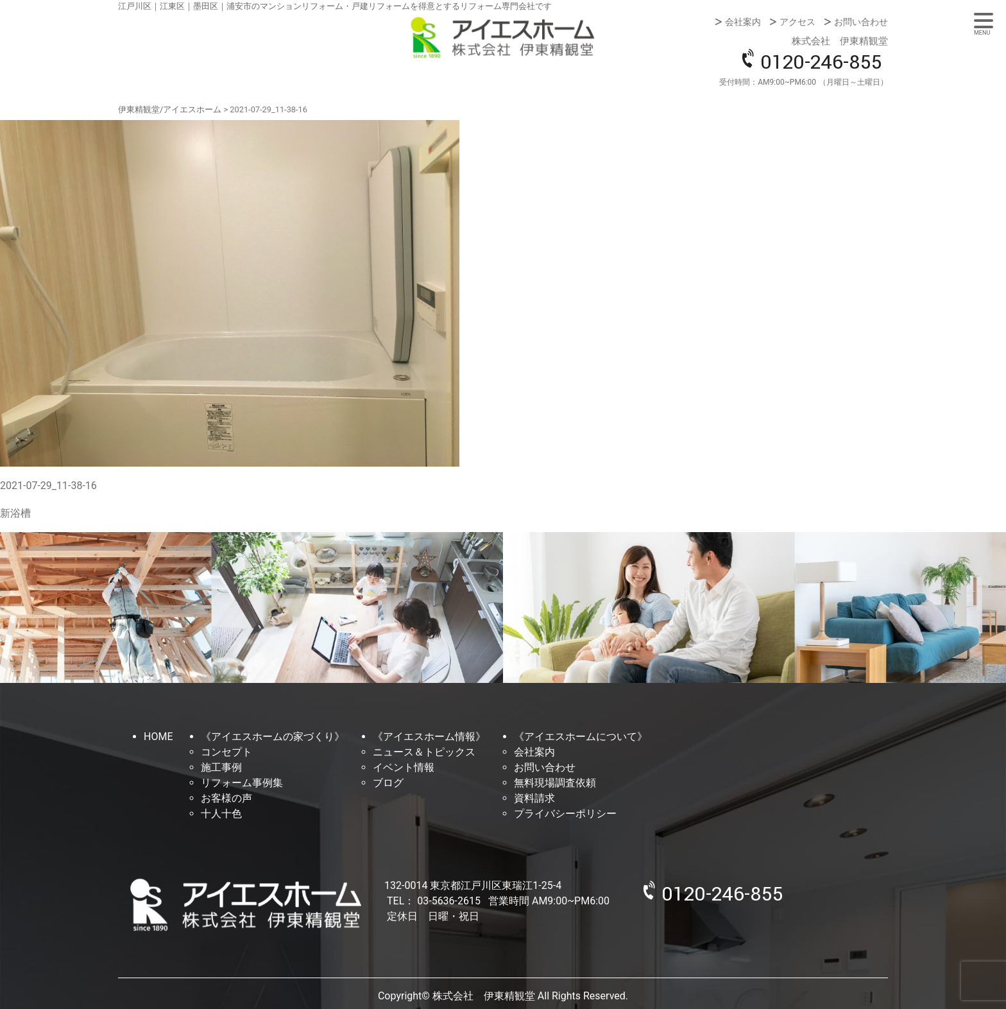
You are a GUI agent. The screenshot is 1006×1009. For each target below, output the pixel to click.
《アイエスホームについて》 (580, 736)
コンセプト (226, 752)
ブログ (388, 783)
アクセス (797, 22)
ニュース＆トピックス (424, 752)
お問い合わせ (861, 22)
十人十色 (221, 813)
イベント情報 (403, 767)
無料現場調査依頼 (555, 783)
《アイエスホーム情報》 (429, 736)
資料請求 (534, 798)
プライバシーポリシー (565, 813)
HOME (158, 736)
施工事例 (221, 767)
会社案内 (743, 22)
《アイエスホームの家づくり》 (273, 736)
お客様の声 (226, 798)
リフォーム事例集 (242, 783)
